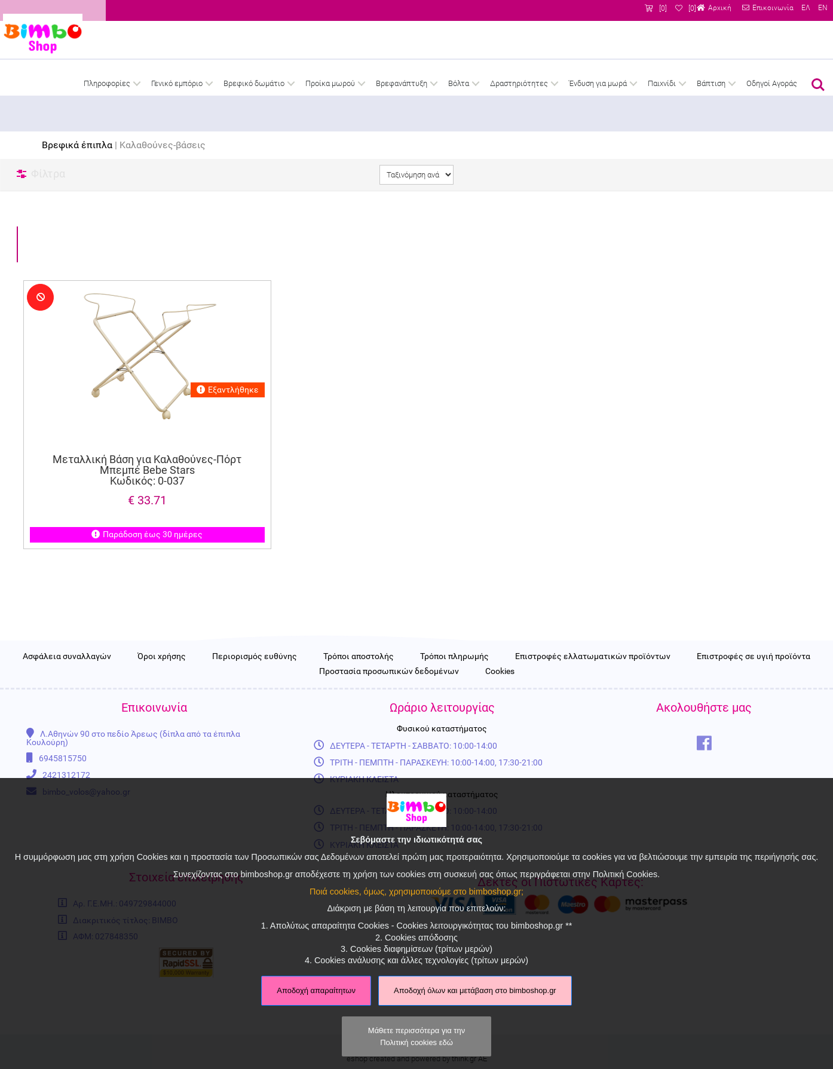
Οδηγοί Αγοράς (771, 83)
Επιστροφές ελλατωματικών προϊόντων (592, 697)
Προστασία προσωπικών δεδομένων (389, 711)
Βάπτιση (711, 83)
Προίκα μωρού (330, 83)
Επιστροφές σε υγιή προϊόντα (753, 697)
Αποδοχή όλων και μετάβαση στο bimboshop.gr (475, 990)
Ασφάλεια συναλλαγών (67, 697)
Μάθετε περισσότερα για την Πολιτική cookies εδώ (416, 1036)
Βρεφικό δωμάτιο (253, 83)
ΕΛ (804, 8)
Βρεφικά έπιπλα (77, 145)
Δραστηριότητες (519, 83)
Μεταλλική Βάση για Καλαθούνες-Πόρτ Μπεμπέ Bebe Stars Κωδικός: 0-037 (147, 470)
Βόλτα (458, 83)
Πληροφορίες (107, 83)
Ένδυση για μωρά (598, 83)
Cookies (499, 711)
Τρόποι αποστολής (358, 697)
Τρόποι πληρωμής (454, 697)
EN (822, 8)
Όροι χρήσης (161, 697)
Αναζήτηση (818, 85)
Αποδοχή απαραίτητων (316, 990)
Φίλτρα (48, 173)
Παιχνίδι (662, 83)
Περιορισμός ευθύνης (254, 697)
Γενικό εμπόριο (177, 83)
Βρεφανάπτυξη (401, 83)
